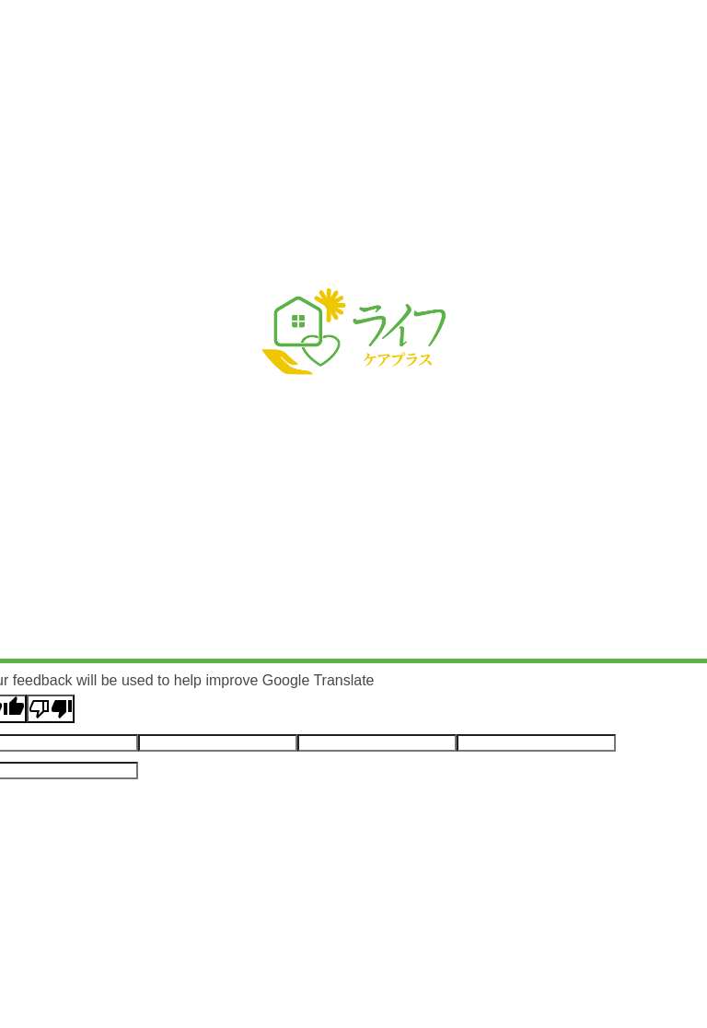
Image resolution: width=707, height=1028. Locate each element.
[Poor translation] (51, 709)
